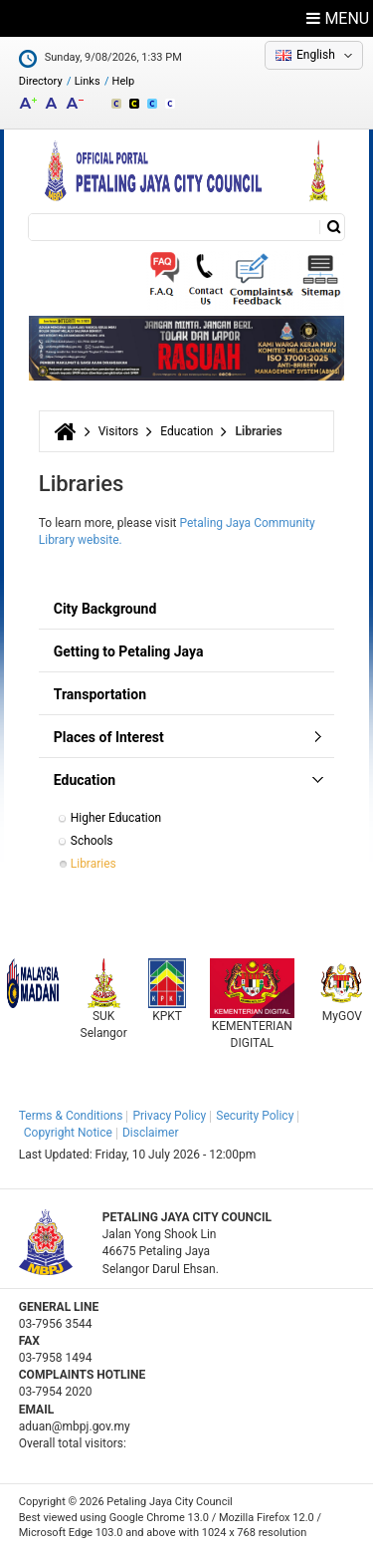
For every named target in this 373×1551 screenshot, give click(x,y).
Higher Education (116, 818)
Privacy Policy (169, 1116)
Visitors (118, 431)
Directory (41, 81)
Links (87, 81)
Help (123, 81)
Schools (92, 841)
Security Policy (254, 1116)
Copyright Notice (68, 1133)
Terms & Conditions (71, 1116)
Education (186, 431)
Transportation (100, 694)
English (315, 55)
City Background (105, 609)
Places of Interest (109, 737)
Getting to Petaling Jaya (129, 651)
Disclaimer (150, 1133)
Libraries (93, 864)
